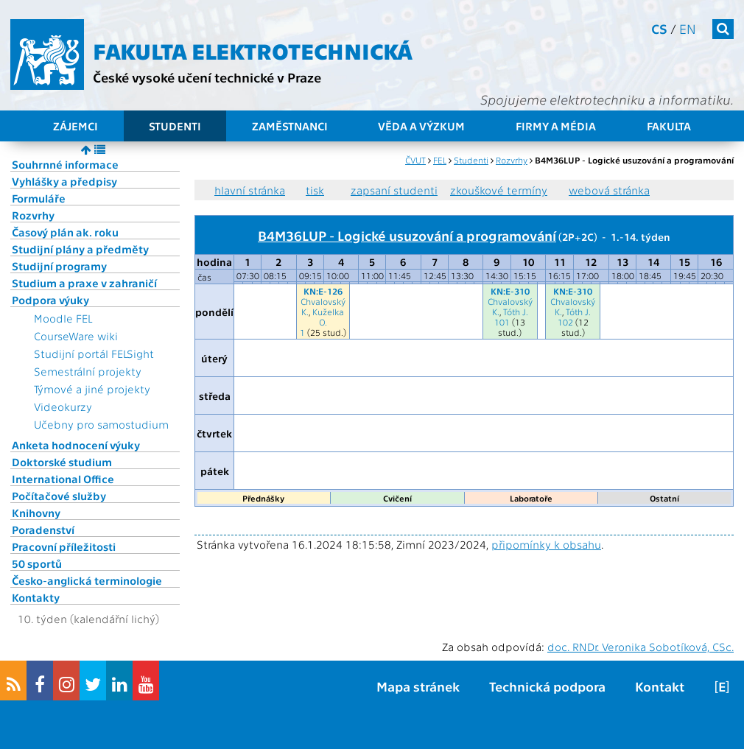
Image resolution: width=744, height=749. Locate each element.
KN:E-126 (323, 291)
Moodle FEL (63, 318)
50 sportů (37, 563)
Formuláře (39, 198)
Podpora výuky (50, 299)
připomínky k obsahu (546, 544)
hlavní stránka (249, 190)
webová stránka (609, 190)
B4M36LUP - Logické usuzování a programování (407, 235)
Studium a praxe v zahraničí (84, 282)
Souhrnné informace (65, 164)
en (687, 28)
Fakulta (669, 126)
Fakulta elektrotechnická (253, 50)
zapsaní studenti (394, 190)
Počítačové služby (59, 495)
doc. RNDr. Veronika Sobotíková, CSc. (640, 646)
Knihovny (36, 512)
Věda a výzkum (421, 126)
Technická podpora (547, 686)
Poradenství (43, 529)
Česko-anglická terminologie (87, 580)
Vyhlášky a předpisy (64, 181)
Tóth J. (515, 311)
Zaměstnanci (290, 126)
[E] (722, 686)
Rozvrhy (33, 215)
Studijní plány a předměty (80, 249)
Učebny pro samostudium (101, 424)
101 (502, 322)
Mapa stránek (418, 686)
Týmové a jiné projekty (92, 388)
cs (659, 28)
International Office (63, 478)
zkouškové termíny (498, 190)
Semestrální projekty (87, 371)
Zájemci (75, 126)
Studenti (175, 126)
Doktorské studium (62, 461)
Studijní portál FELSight (94, 353)
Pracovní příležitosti (64, 546)
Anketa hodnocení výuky (76, 444)
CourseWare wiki (76, 335)
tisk (315, 190)
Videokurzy (63, 406)
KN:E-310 (510, 291)
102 (565, 322)
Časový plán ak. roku (65, 232)
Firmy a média (556, 126)
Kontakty (36, 597)
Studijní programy (59, 265)
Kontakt (659, 686)
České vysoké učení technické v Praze (207, 77)
